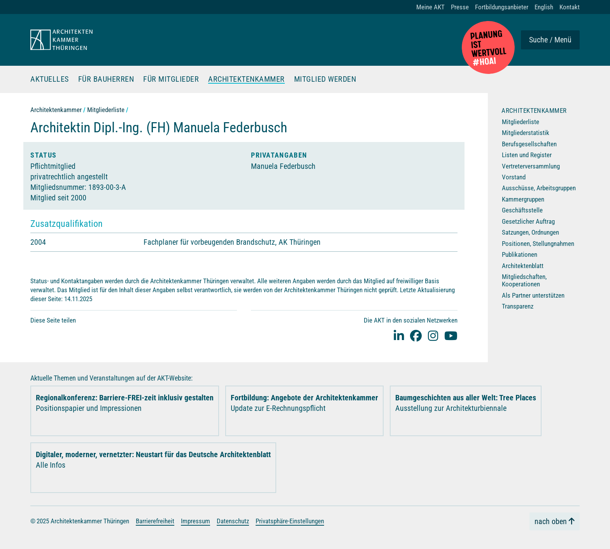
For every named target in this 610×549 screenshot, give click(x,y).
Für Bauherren (106, 79)
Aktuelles (49, 79)
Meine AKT (430, 7)
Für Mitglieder (171, 79)
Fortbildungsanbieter (501, 7)
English (544, 7)
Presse (460, 7)
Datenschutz (233, 521)
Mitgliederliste (105, 110)
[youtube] (450, 336)
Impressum (195, 521)
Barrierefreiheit (155, 521)
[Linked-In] (399, 336)
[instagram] (433, 336)
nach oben (551, 521)
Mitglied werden (325, 79)
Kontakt (569, 7)
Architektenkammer (246, 79)
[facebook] (416, 336)
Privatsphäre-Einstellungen (290, 521)
